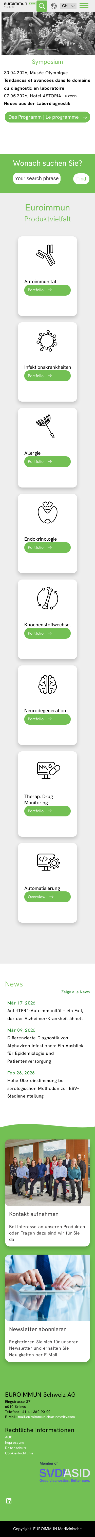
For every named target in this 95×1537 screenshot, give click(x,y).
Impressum (14, 1442)
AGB (8, 1437)
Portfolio (36, 290)
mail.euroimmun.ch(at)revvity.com (46, 1416)
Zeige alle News (75, 992)
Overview (36, 897)
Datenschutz (16, 1447)
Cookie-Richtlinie (19, 1453)
